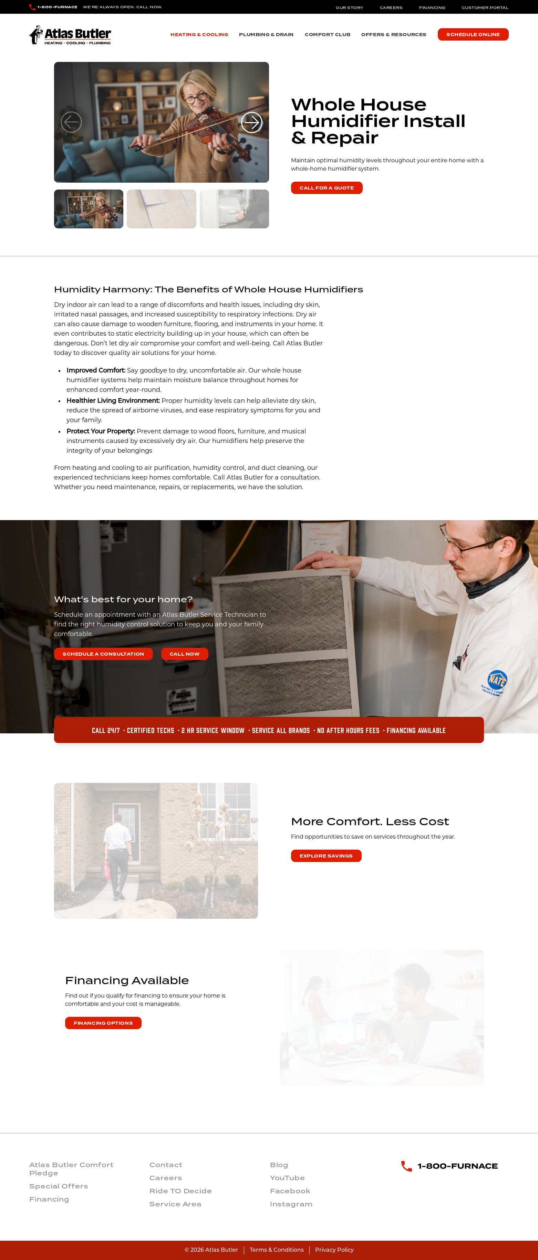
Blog (279, 1164)
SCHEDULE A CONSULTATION (103, 654)
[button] (252, 122)
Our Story (349, 7)
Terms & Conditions (277, 1250)
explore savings (326, 856)
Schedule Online (473, 35)
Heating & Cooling (199, 35)
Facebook (290, 1190)
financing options (103, 1023)
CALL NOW (185, 654)
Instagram (291, 1203)
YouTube (287, 1177)
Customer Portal (485, 7)
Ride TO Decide (180, 1190)
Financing (432, 7)
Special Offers (59, 1186)
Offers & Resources (394, 35)
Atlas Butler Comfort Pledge (71, 1168)
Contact (165, 1164)
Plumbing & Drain (266, 35)
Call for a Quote (327, 188)
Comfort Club (327, 35)
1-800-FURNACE (58, 7)
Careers (391, 7)
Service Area (175, 1203)
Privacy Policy (334, 1250)
